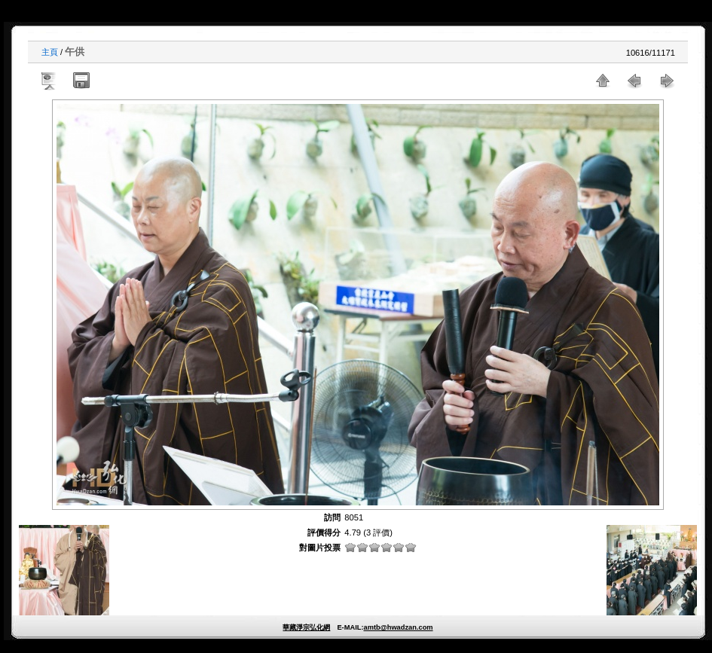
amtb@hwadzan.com (397, 627)
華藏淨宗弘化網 (306, 627)
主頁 (49, 51)
